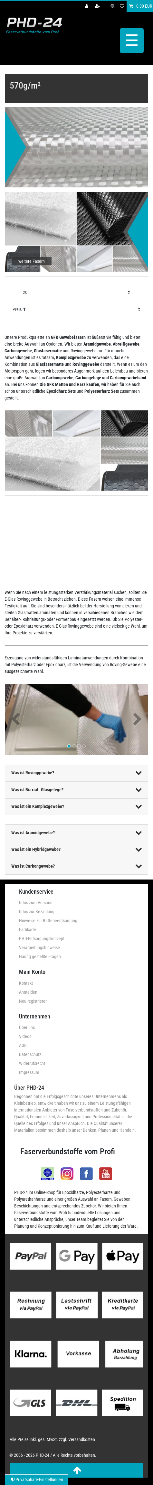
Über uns (27, 1027)
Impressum (29, 1072)
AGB (23, 1045)
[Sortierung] (76, 309)
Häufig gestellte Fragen (40, 956)
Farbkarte (27, 929)
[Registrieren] (98, 6)
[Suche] (113, 6)
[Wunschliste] (122, 6)
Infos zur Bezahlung (36, 911)
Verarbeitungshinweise (39, 947)
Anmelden (28, 992)
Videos (25, 1036)
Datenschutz (30, 1054)
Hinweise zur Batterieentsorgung (48, 920)
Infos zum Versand (36, 902)
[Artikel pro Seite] (76, 292)
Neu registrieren (33, 1001)
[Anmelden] (87, 6)
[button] (15, 719)
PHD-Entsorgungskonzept (41, 938)
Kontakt (26, 983)
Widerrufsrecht (32, 1063)
